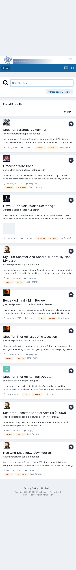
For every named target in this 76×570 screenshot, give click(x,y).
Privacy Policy (31, 488)
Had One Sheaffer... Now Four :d (27, 453)
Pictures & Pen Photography (44, 416)
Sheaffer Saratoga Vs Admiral (24, 130)
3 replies (31, 354)
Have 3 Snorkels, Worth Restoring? (29, 206)
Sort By (68, 112)
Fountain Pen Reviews (42, 304)
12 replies (30, 278)
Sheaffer (35, 133)
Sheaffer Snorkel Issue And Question (30, 336)
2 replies (26, 147)
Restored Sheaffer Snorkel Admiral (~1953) (34, 413)
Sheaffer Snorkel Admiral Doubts (27, 377)
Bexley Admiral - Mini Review (24, 300)
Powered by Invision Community (38, 495)
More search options (59, 92)
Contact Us (46, 488)
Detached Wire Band (18, 166)
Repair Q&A (39, 170)
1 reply (29, 318)
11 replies (26, 238)
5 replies (30, 470)
